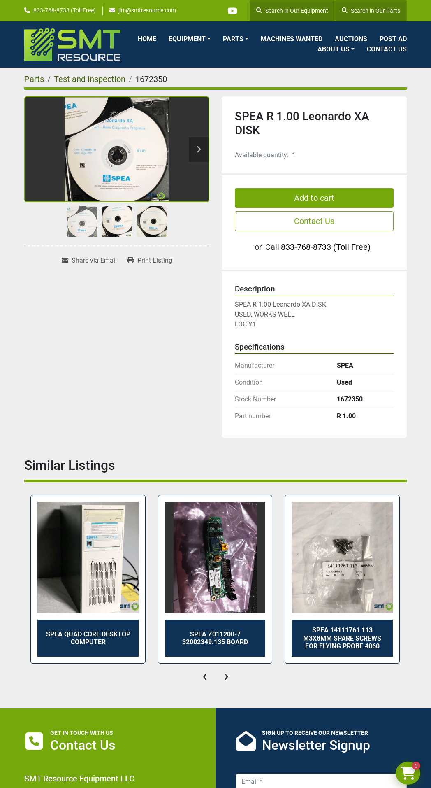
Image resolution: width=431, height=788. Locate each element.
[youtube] (232, 10)
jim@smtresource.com (147, 10)
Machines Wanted (291, 39)
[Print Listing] (150, 260)
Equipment (187, 39)
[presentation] (204, 676)
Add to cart (314, 198)
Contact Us (387, 49)
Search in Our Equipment (292, 10)
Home (147, 39)
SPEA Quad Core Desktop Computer (88, 638)
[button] (190, 39)
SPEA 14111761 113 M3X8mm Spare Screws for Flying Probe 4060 (342, 638)
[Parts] (34, 79)
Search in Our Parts (371, 10)
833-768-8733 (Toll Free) (64, 10)
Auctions (351, 39)
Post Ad (393, 39)
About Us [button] (333, 49)
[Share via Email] (89, 260)
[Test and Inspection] (89, 79)
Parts (233, 39)
